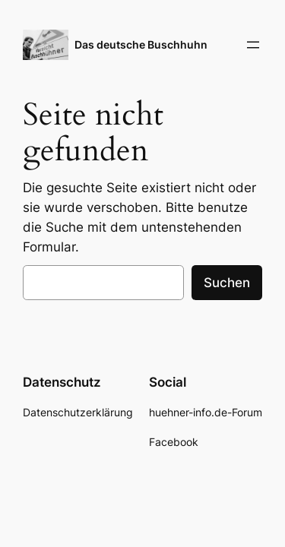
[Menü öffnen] (253, 45)
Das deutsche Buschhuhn (140, 44)
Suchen (227, 282)
